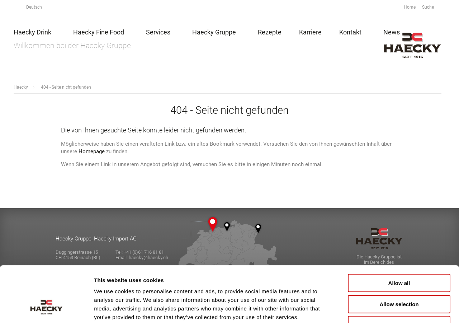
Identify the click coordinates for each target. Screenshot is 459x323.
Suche (432, 7)
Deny (399, 277)
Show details (376, 309)
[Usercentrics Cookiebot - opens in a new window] (46, 309)
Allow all (399, 235)
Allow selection (398, 256)
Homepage (92, 151)
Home (410, 7)
